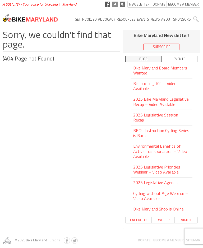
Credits (54, 240)
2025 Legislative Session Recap (155, 117)
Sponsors (182, 19)
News (155, 19)
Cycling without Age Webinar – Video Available (160, 196)
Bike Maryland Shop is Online (158, 209)
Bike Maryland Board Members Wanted (160, 70)
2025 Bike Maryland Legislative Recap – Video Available (161, 101)
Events (143, 19)
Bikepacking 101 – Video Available (155, 86)
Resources (126, 19)
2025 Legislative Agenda (155, 182)
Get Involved (86, 19)
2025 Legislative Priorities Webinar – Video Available (156, 169)
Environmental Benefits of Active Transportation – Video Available (160, 151)
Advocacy (106, 19)
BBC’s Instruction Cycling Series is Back (161, 133)
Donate (144, 240)
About (166, 19)
